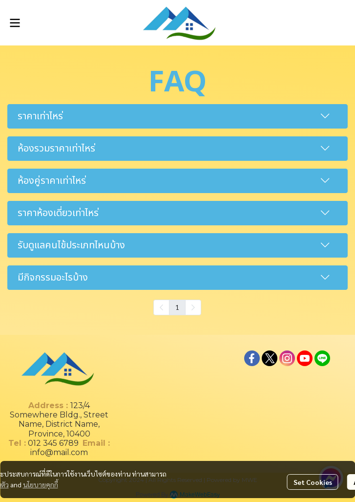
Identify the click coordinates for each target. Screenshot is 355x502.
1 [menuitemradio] (177, 307)
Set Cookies (312, 482)
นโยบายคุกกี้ (40, 484)
